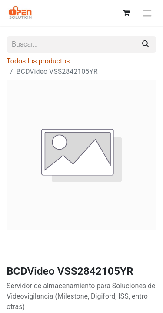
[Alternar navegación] (147, 12)
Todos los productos (38, 61)
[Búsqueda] (145, 44)
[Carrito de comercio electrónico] (126, 12)
